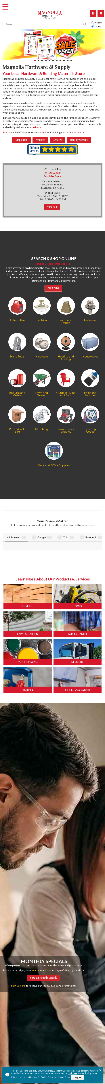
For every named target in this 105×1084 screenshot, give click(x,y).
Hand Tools (17, 356)
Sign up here (18, 965)
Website (96, 22)
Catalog (96, 26)
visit (44, 132)
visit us (35, 949)
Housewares (90, 356)
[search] (41, 24)
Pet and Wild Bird (17, 430)
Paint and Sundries (90, 394)
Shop (5, 132)
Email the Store (52, 176)
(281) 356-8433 (52, 173)
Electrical (41, 320)
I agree (78, 1077)
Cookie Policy (47, 1077)
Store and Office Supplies (54, 465)
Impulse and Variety (17, 394)
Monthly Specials (79, 140)
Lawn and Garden (41, 394)
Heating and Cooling (66, 358)
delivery (36, 127)
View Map (52, 207)
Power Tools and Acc (66, 430)
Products (40, 140)
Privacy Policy (64, 1077)
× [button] (100, 1070)
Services (57, 140)
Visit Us (93, 13)
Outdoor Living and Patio (65, 394)
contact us (78, 132)
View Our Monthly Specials (43, 957)
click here (72, 1073)
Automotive (17, 320)
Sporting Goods (90, 430)
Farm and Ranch (66, 322)
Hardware (41, 356)
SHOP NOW (53, 288)
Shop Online (101, 13)
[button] (34, 60)
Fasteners (90, 320)
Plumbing (41, 429)
